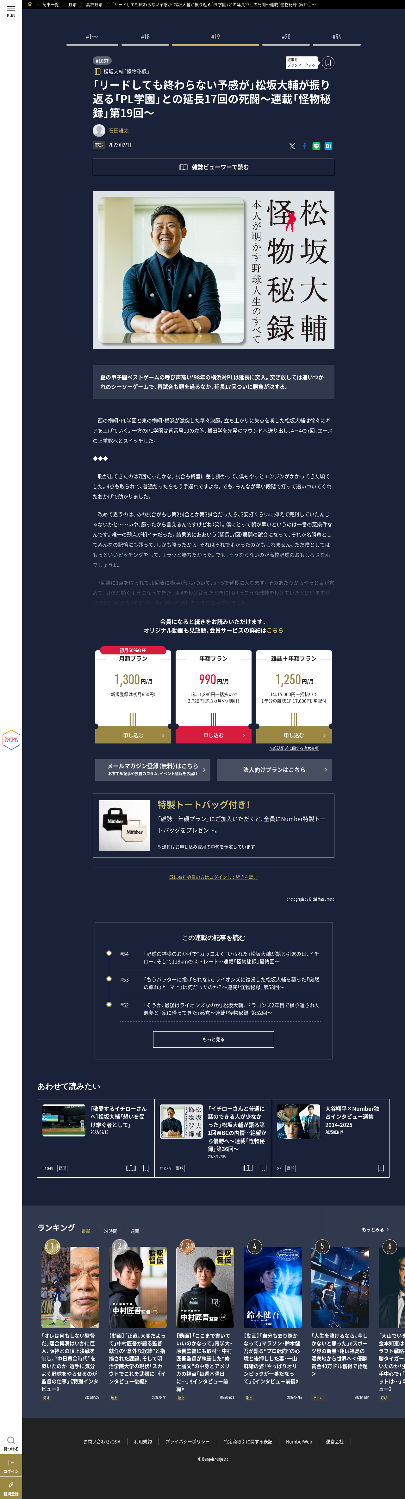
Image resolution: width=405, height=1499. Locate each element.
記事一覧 (50, 4)
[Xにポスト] (292, 146)
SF (279, 1168)
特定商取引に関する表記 (248, 1441)
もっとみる (373, 1229)
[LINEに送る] (316, 146)
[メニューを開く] (11, 11)
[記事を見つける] (11, 1443)
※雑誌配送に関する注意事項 (294, 748)
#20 (286, 37)
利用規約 (143, 1441)
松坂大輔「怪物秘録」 (126, 71)
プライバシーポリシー (187, 1441)
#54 (337, 37)
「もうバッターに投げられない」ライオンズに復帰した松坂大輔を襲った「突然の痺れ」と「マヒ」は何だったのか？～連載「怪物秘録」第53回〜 (219, 983)
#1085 (165, 1168)
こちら (275, 630)
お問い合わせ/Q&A (102, 1441)
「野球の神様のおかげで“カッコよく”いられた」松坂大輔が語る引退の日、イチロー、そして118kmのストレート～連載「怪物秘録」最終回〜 (219, 957)
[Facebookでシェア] (304, 146)
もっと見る (213, 1039)
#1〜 (92, 37)
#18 (145, 37)
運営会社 (335, 1441)
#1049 (47, 1168)
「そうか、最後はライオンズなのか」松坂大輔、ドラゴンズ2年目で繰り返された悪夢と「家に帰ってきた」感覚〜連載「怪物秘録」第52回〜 (220, 1008)
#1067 (102, 60)
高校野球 (94, 4)
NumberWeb (299, 1441)
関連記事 (396, 1468)
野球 (72, 4)
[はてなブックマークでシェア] (328, 146)
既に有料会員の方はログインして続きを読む (213, 877)
